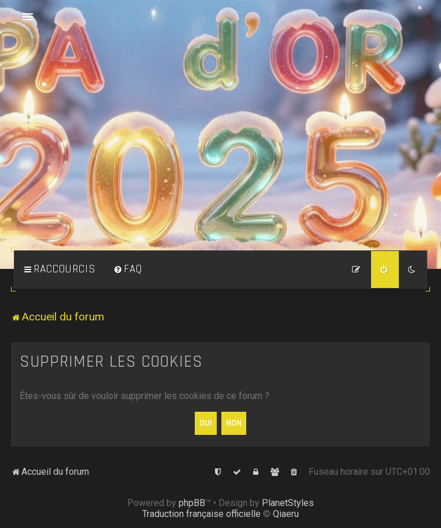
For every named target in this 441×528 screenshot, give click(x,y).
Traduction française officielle (201, 513)
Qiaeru (286, 513)
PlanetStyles (288, 502)
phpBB (192, 502)
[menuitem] (128, 269)
